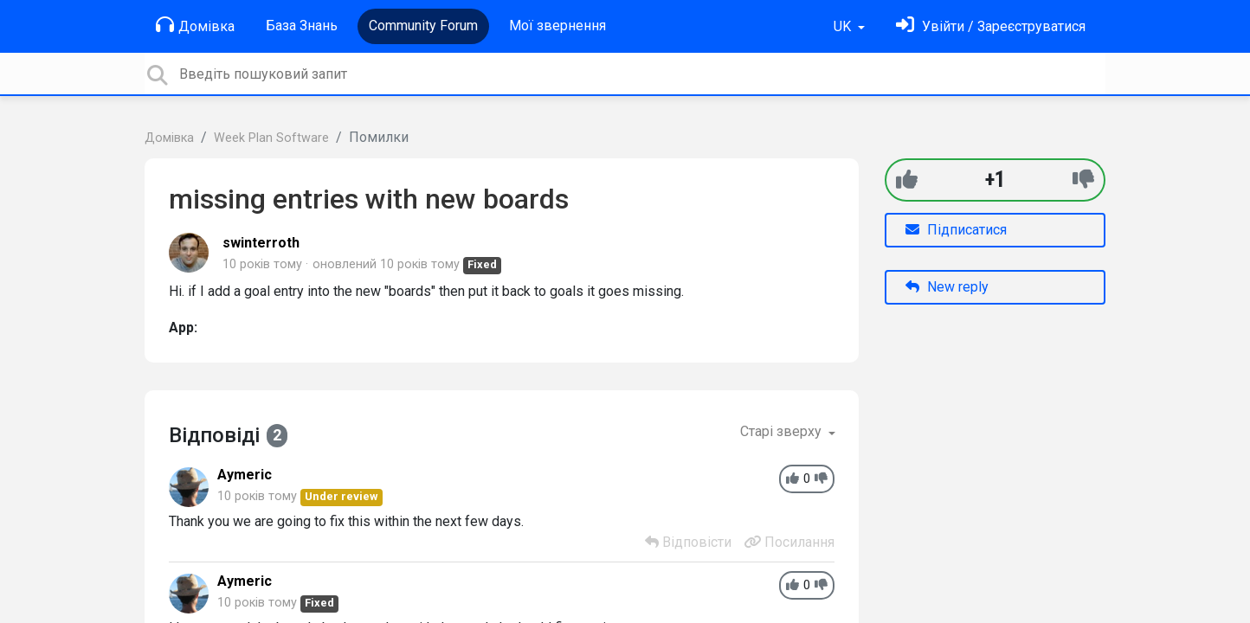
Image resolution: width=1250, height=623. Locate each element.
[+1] (907, 179)
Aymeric (244, 474)
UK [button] (844, 26)
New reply (947, 287)
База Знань (302, 25)
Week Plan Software (271, 138)
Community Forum (423, 25)
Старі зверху (782, 431)
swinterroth (261, 242)
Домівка (195, 25)
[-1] (1083, 179)
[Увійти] (990, 26)
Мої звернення (557, 25)
